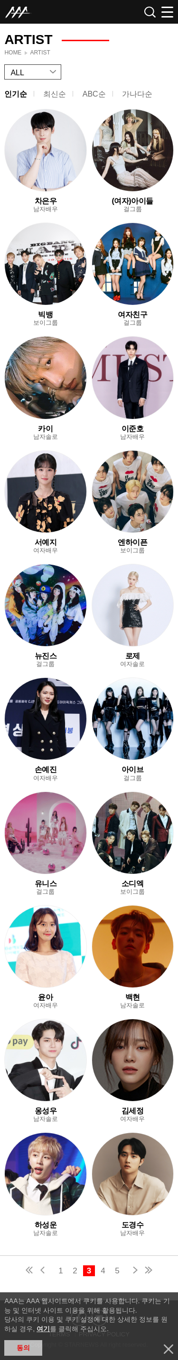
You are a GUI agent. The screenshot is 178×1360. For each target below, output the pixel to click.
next (133, 1271)
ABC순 (94, 94)
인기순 (15, 94)
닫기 (168, 1349)
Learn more (45, 161)
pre (44, 1271)
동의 (23, 1347)
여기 (43, 1329)
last (148, 1271)
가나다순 (137, 94)
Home (12, 52)
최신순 (54, 94)
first (30, 1271)
